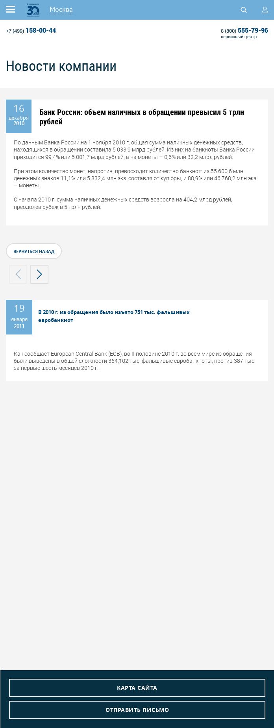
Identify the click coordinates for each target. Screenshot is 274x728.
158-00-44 (31, 30)
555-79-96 (244, 30)
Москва (61, 9)
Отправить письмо (137, 709)
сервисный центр (239, 36)
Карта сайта (137, 687)
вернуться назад (33, 251)
